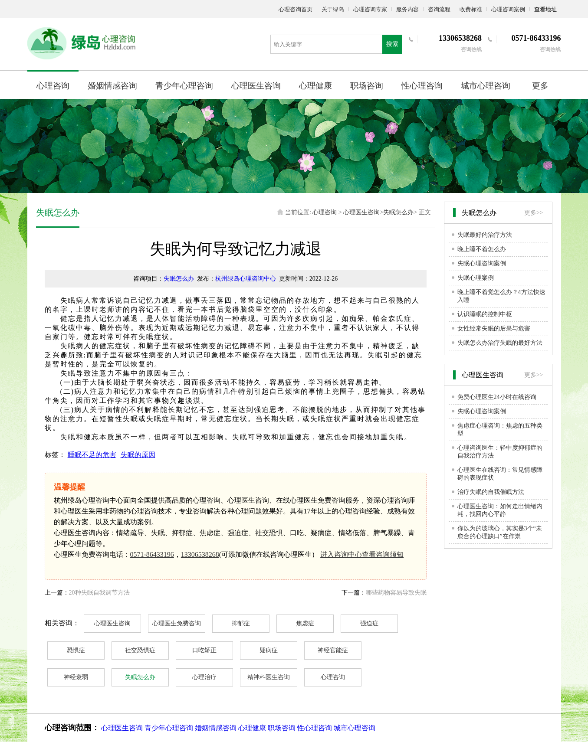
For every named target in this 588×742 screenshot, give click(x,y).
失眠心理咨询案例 (481, 263)
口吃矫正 (204, 650)
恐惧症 (76, 650)
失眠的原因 (138, 454)
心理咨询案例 (508, 9)
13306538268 (200, 554)
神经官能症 (333, 650)
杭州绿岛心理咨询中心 (245, 278)
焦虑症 (305, 623)
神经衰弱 (76, 677)
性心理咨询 (422, 85)
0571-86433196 (152, 554)
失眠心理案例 (475, 278)
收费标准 (471, 9)
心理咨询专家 (370, 9)
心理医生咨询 (256, 85)
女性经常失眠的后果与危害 (493, 328)
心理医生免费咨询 (176, 623)
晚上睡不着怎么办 (481, 249)
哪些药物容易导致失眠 (396, 592)
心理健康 (315, 85)
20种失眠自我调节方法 (99, 592)
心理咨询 (52, 85)
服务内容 (407, 9)
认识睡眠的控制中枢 (484, 314)
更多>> (533, 212)
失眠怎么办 (398, 212)
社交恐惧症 (140, 650)
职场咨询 (366, 85)
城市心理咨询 (485, 85)
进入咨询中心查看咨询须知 (362, 554)
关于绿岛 (333, 9)
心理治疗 (204, 677)
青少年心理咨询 (184, 85)
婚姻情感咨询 (112, 85)
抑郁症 (241, 623)
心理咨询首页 (295, 9)
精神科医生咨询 (268, 677)
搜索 (392, 44)
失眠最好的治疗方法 (484, 235)
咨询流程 (439, 9)
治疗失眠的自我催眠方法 (490, 492)
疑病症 (269, 650)
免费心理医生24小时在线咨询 (496, 397)
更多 (540, 85)
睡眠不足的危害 (92, 454)
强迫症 (369, 623)
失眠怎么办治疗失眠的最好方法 (499, 343)
